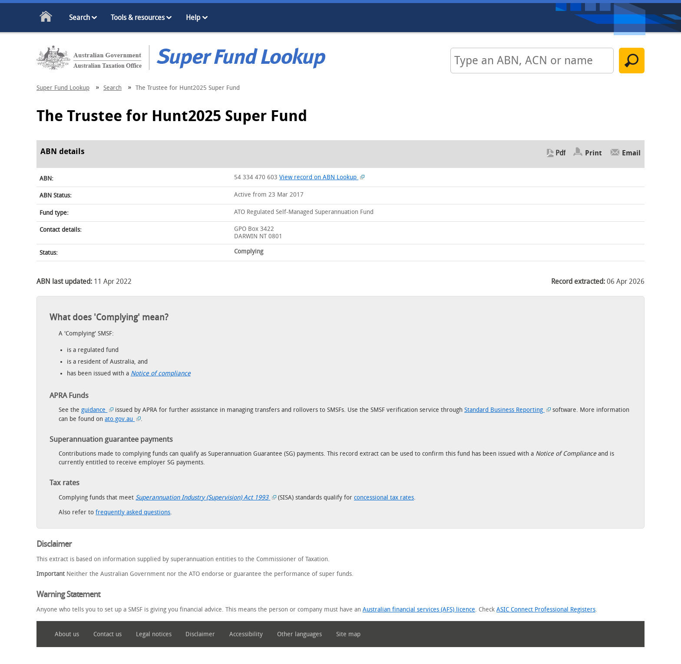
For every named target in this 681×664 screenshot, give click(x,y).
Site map (348, 634)
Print (593, 153)
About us (67, 634)
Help (193, 17)
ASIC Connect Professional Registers (545, 609)
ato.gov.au (123, 419)
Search (79, 17)
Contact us (107, 634)
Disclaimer (200, 634)
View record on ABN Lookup (321, 177)
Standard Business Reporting (507, 410)
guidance (97, 410)
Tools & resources (138, 17)
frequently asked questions (133, 512)
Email (631, 153)
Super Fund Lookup (62, 88)
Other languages (299, 634)
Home (46, 18)
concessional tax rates (384, 497)
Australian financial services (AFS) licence (419, 609)
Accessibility (246, 634)
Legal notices (154, 634)
